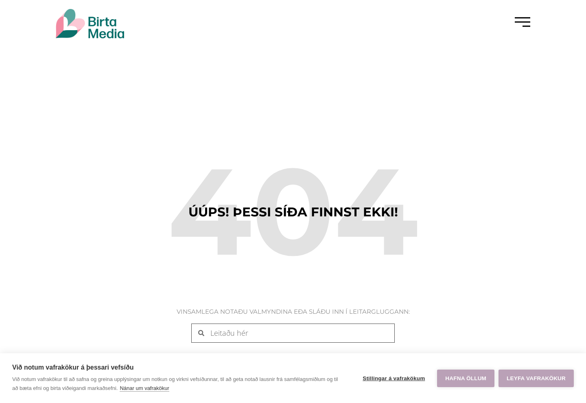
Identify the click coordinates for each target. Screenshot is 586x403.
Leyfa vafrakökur (536, 378)
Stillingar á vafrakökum (394, 378)
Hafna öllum (465, 378)
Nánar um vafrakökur (144, 388)
